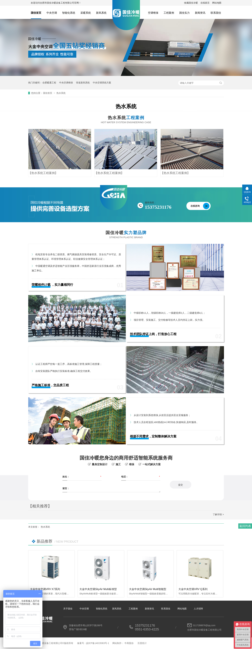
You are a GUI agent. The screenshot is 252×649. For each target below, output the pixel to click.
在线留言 (205, 2)
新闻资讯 (200, 12)
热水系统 (61, 93)
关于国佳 (67, 608)
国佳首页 (36, 12)
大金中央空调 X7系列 (45, 589)
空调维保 (153, 12)
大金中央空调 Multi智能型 (147, 589)
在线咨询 (195, 206)
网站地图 (216, 2)
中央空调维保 (66, 82)
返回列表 (245, 526)
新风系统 (101, 12)
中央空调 (51, 12)
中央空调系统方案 (102, 82)
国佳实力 (184, 12)
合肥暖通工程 (49, 82)
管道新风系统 (83, 82)
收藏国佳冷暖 (191, 2)
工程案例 (169, 12)
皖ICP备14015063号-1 (97, 643)
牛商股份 (129, 643)
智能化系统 (68, 12)
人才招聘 (198, 608)
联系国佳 (216, 12)
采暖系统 (85, 12)
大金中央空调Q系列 (192, 589)
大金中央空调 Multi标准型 (98, 589)
